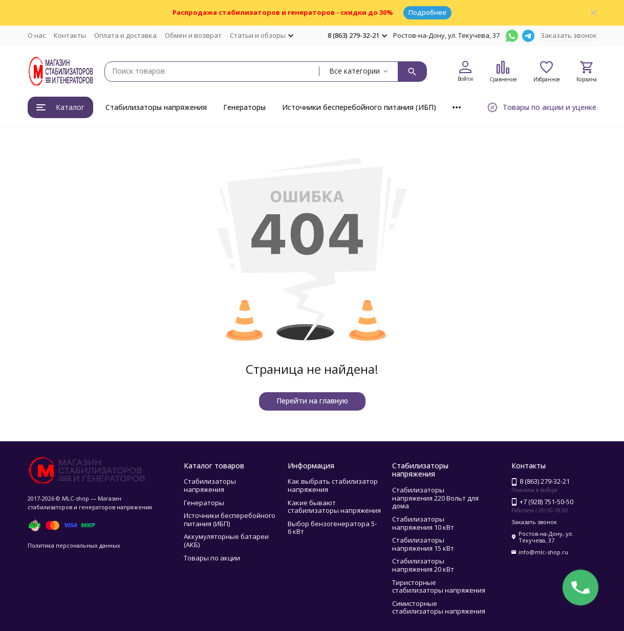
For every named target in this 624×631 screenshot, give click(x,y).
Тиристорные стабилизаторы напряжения (438, 586)
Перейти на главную (312, 400)
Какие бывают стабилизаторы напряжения (334, 506)
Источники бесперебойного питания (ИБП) (359, 107)
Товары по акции (212, 557)
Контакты (70, 35)
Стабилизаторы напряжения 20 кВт (423, 565)
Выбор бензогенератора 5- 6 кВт (332, 527)
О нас (37, 35)
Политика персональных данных (74, 545)
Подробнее (427, 12)
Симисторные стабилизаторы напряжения (438, 607)
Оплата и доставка (125, 35)
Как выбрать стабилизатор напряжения (333, 485)
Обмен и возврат (193, 35)
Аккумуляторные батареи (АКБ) (226, 540)
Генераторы (244, 107)
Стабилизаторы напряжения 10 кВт (423, 523)
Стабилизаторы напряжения (156, 107)
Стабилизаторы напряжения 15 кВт (423, 544)
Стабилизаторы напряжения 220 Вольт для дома (435, 497)
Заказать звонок (569, 35)
